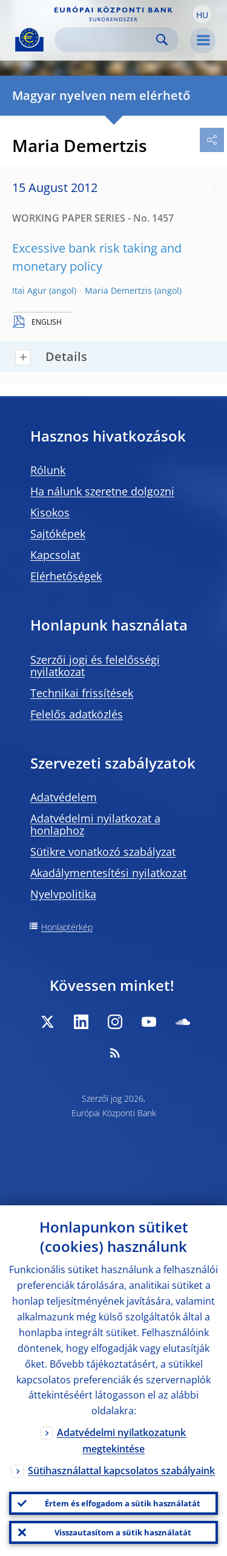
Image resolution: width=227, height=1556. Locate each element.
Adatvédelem (63, 797)
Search (162, 39)
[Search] (107, 39)
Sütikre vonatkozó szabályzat (103, 851)
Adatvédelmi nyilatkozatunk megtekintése (121, 1440)
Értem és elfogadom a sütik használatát (122, 1503)
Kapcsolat (55, 555)
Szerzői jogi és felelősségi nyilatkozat (95, 665)
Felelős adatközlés (76, 714)
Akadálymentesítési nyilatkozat (108, 873)
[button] (202, 14)
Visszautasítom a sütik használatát (122, 1532)
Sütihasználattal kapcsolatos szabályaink (121, 1470)
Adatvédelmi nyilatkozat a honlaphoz (95, 824)
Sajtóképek (57, 533)
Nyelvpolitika (63, 894)
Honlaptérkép (67, 927)
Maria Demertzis (118, 290)
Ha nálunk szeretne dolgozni (102, 491)
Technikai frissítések (81, 693)
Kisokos (50, 512)
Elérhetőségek (66, 576)
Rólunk (47, 470)
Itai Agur (29, 290)
